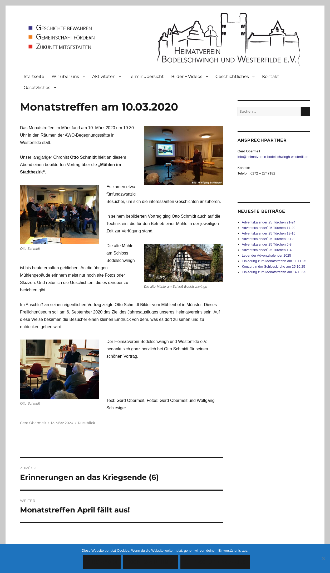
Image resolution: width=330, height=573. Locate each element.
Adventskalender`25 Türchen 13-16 (268, 233)
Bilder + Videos (186, 76)
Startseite (34, 76)
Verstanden (101, 562)
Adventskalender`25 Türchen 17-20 (268, 228)
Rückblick (86, 423)
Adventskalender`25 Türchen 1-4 (267, 250)
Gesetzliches (37, 87)
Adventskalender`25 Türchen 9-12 (267, 239)
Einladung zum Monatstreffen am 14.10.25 (274, 272)
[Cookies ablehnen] (323, 558)
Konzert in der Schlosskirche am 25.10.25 (273, 266)
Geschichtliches (232, 76)
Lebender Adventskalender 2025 (266, 255)
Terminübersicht (146, 76)
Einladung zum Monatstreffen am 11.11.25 (274, 261)
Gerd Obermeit (33, 423)
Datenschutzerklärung (215, 562)
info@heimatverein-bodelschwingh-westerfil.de (273, 157)
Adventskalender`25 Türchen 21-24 (268, 222)
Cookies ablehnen (150, 562)
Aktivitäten (104, 76)
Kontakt (270, 76)
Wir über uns (65, 76)
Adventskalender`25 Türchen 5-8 (267, 244)
